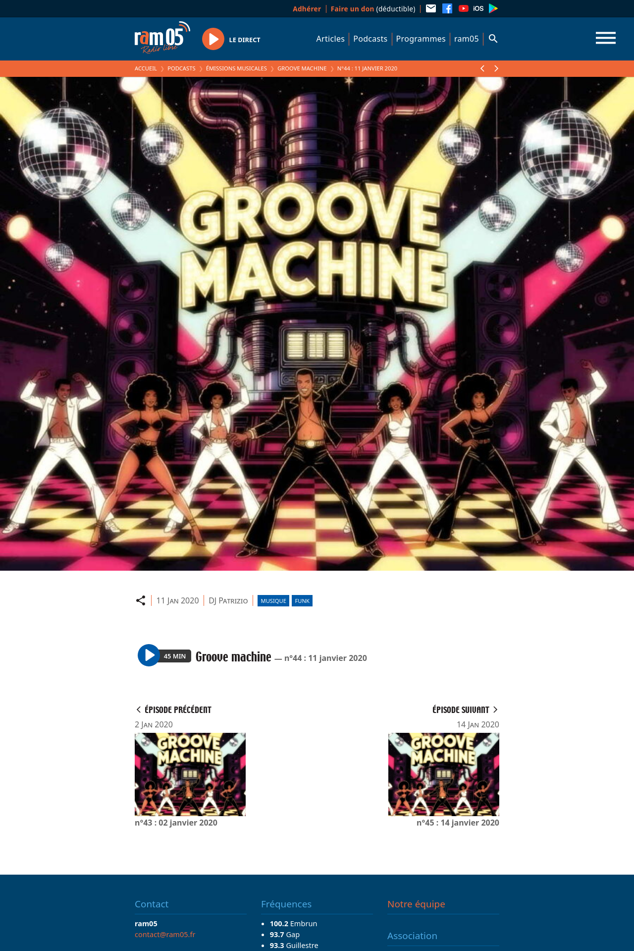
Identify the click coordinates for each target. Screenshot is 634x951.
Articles (331, 38)
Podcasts (370, 38)
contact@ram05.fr (165, 934)
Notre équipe (416, 903)
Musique (273, 600)
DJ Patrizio (228, 600)
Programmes (421, 38)
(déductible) (373, 8)
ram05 (466, 38)
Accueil (146, 68)
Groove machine (301, 68)
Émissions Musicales (236, 68)
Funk (302, 600)
